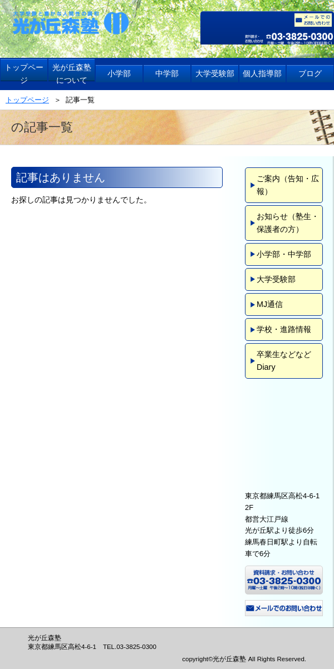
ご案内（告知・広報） (288, 185)
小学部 (119, 73)
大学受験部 (214, 73)
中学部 (167, 73)
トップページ (23, 74)
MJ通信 (270, 304)
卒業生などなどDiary (284, 360)
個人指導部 (262, 73)
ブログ (310, 73)
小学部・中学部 (284, 254)
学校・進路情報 (284, 329)
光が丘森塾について (71, 74)
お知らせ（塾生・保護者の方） (288, 223)
